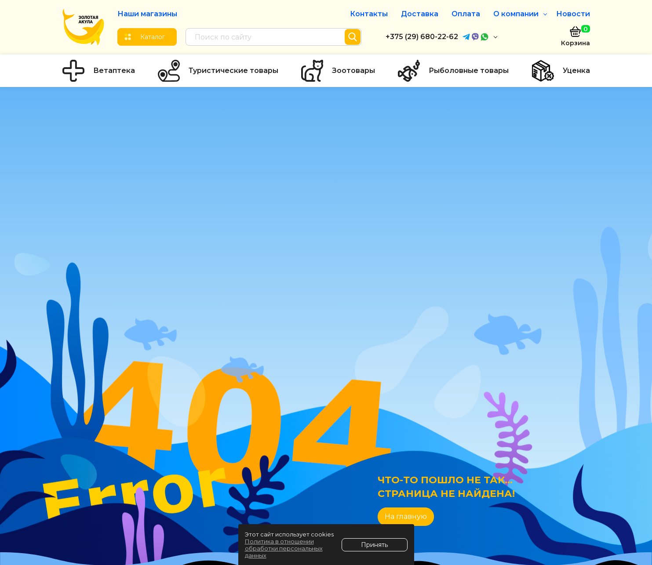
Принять (374, 545)
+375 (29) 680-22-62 (422, 37)
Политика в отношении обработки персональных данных (284, 548)
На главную (406, 516)
